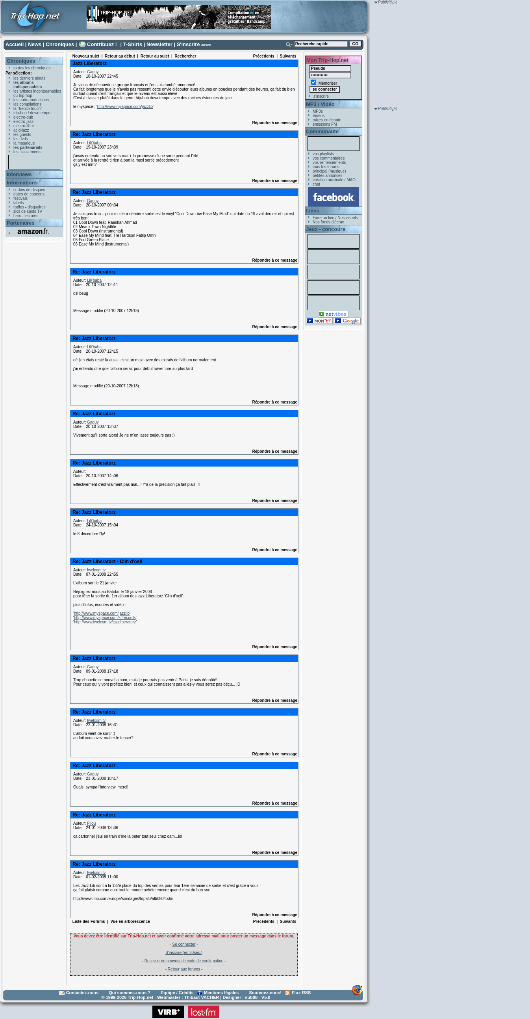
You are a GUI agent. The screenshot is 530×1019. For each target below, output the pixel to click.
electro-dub (23, 117)
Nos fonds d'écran (328, 222)
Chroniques (60, 44)
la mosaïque (24, 143)
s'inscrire (321, 96)
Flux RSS (301, 992)
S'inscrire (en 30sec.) (183, 952)
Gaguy (92, 72)
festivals (20, 198)
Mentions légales (221, 992)
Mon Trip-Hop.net (327, 60)
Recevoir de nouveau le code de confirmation (184, 961)
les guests (22, 134)
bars (17, 216)
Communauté (322, 131)
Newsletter (159, 44)
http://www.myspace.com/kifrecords (105, 617)
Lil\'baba (94, 143)
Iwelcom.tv (96, 570)
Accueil (15, 44)
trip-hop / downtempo (31, 113)
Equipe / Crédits (177, 992)
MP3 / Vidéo (320, 104)
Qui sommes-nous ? (129, 992)
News (34, 44)
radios (18, 207)
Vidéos (318, 115)
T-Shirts (132, 44)
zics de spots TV (27, 211)
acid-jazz (21, 130)
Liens (312, 211)
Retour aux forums (184, 969)
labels (18, 203)
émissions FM (325, 124)
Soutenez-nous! (265, 992)
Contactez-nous (82, 992)
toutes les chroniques (32, 68)
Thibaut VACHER (201, 997)
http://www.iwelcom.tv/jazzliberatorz (105, 622)
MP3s (318, 111)
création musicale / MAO (334, 180)
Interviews (19, 174)
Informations (22, 183)
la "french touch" (27, 108)
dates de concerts (28, 194)
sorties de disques (29, 190)
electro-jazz (23, 121)
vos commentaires (329, 158)
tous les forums (326, 167)
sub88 (251, 997)
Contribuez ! (102, 44)
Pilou (91, 823)
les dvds (20, 139)
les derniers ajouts (29, 78)
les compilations (27, 104)
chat (316, 184)
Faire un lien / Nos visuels (335, 218)
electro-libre (23, 126)
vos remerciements (329, 162)
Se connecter (184, 944)
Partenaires (21, 223)
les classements (27, 152)
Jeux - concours (325, 229)
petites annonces (328, 175)
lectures (31, 216)
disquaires (37, 207)
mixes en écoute (327, 120)
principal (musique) (329, 171)
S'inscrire (188, 44)
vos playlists (323, 154)
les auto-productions (31, 100)
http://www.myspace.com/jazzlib (125, 106)
